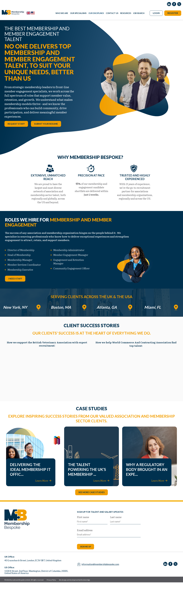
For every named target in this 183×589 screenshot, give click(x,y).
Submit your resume (46, 130)
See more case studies (91, 499)
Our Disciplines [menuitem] (96, 13)
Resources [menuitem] (125, 13)
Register (172, 13)
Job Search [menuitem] (138, 13)
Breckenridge (85, 587)
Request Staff (16, 130)
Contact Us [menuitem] (112, 13)
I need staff (15, 285)
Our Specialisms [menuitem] (78, 13)
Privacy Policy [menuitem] (51, 587)
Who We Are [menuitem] (61, 13)
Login (156, 13)
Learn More (43, 487)
